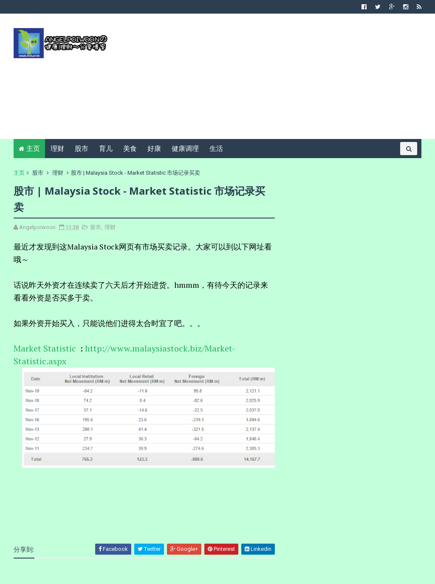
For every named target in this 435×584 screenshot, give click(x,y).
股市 (81, 149)
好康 (154, 149)
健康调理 (185, 149)
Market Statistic (46, 348)
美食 (130, 149)
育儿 (106, 149)
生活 (216, 149)
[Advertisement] (266, 79)
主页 (33, 149)
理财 (57, 149)
